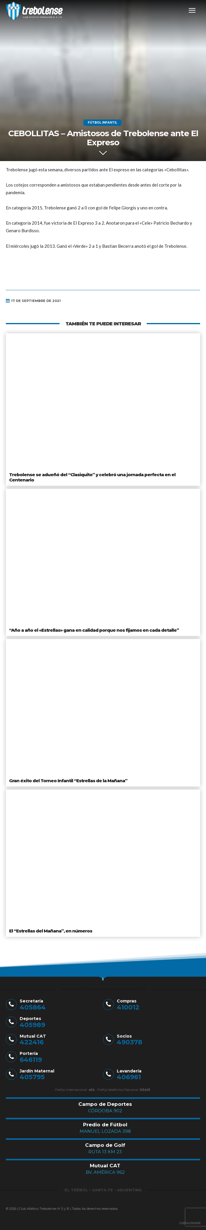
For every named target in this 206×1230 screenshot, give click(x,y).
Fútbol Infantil (102, 122)
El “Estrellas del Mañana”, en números (50, 931)
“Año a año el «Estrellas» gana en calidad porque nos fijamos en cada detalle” (94, 630)
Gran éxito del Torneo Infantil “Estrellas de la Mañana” (68, 780)
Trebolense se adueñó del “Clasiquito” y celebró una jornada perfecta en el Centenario (92, 477)
